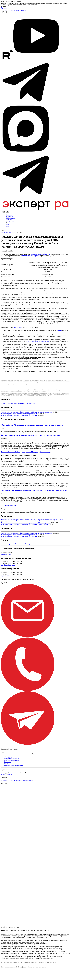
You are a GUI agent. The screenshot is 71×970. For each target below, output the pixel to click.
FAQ (7, 226)
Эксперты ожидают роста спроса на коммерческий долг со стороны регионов (30, 435)
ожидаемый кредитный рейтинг (40, 254)
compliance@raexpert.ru (8, 565)
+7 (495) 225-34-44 (6, 780)
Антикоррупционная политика (13, 765)
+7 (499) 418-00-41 (18, 780)
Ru (7, 211)
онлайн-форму (45, 930)
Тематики (9, 223)
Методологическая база (11, 758)
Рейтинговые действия (8, 232)
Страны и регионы (58, 519)
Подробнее (4, 8)
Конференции (10, 221)
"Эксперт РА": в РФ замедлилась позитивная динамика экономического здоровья (32, 425)
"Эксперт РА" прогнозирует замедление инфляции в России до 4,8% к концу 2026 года (34, 490)
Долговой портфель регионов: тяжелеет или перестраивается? (20, 413)
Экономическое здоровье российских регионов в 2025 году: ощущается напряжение (27, 412)
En (4, 211)
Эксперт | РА (6, 10)
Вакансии (7, 763)
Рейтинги (9, 215)
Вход (4, 12)
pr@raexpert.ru (18, 327)
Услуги (8, 224)
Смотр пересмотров (8, 505)
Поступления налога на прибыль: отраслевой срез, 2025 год (19, 415)
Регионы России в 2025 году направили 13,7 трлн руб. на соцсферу (26, 452)
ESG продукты (10, 218)
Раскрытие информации (11, 760)
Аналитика (9, 216)
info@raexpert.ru (29, 780)
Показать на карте (6, 774)
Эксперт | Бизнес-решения (18, 10)
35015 (60, 330)
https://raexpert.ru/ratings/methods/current (37, 341)
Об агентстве (8, 757)
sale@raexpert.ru (6, 554)
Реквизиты (7, 762)
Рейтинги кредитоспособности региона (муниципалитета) (18, 403)
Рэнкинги (9, 219)
